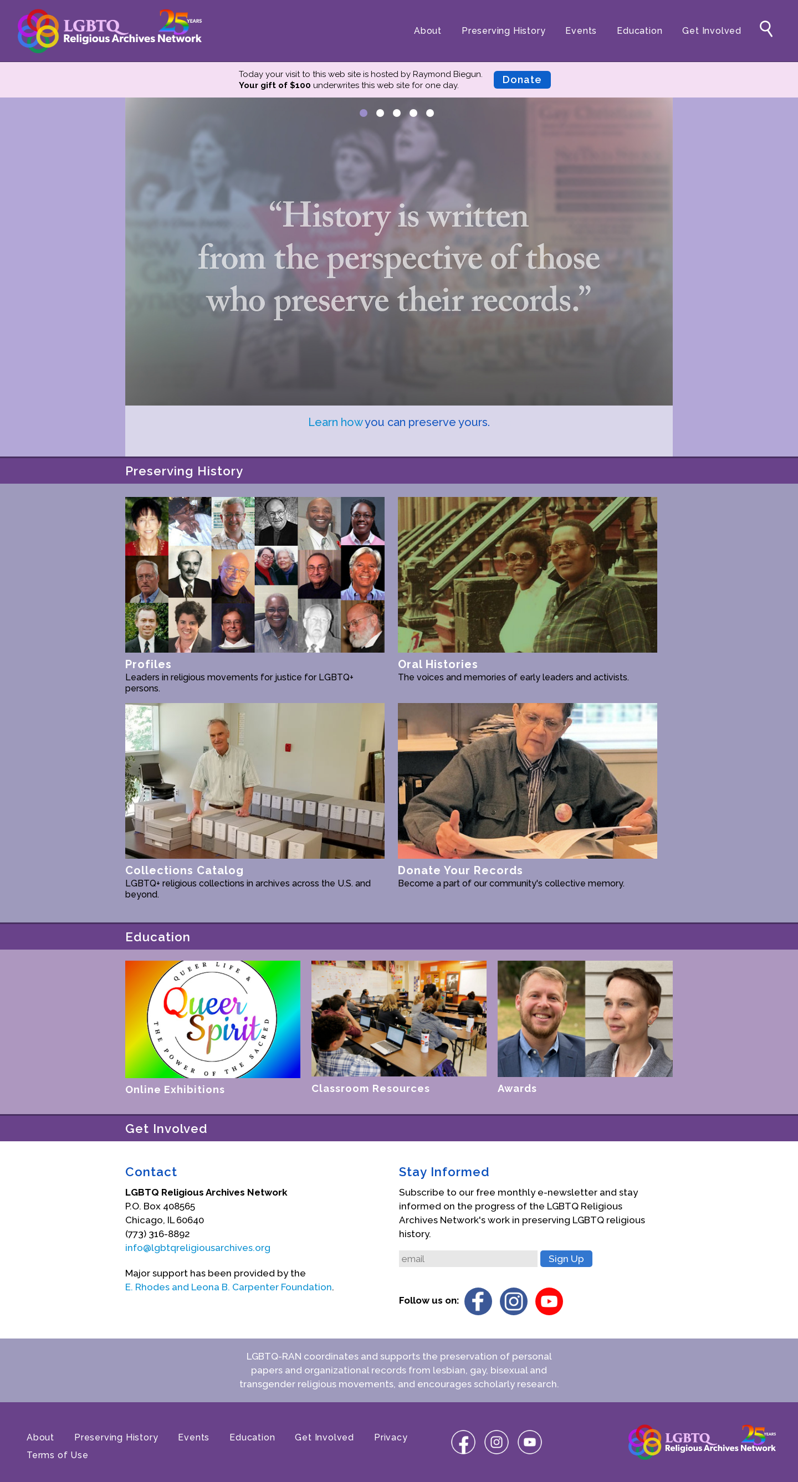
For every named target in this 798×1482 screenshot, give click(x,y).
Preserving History (503, 30)
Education (639, 30)
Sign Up (566, 1258)
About (428, 30)
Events (581, 30)
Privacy (391, 1437)
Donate (522, 79)
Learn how (335, 422)
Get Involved (711, 30)
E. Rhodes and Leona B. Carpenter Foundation (228, 1287)
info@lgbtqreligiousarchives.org (197, 1247)
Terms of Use (58, 1455)
